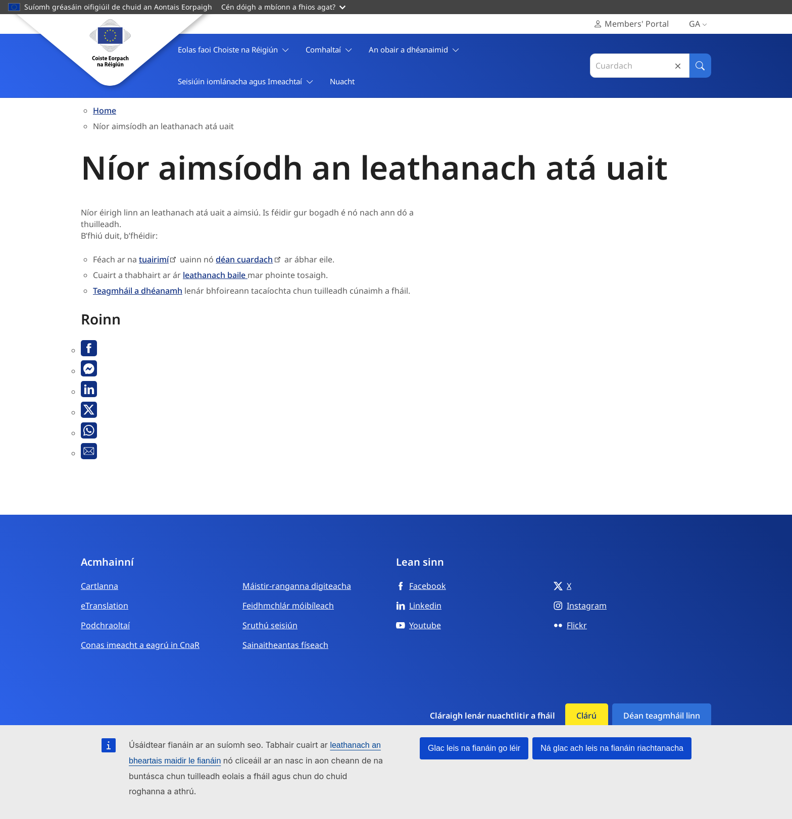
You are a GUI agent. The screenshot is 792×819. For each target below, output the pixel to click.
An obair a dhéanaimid (414, 50)
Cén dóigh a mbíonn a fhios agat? (283, 7)
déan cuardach (244, 259)
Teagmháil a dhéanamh (137, 290)
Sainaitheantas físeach (285, 644)
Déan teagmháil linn (661, 715)
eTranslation (104, 605)
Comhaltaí (329, 50)
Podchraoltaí (105, 625)
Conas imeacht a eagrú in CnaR (140, 644)
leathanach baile (215, 275)
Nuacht (342, 81)
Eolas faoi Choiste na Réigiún (233, 50)
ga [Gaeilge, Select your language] (700, 24)
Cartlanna (99, 585)
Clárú (586, 715)
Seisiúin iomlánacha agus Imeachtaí (246, 81)
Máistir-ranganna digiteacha (296, 585)
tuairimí (154, 259)
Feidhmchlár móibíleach (288, 605)
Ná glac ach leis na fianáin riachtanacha (611, 748)
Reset (677, 66)
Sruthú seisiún (270, 625)
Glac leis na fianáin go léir (474, 748)
